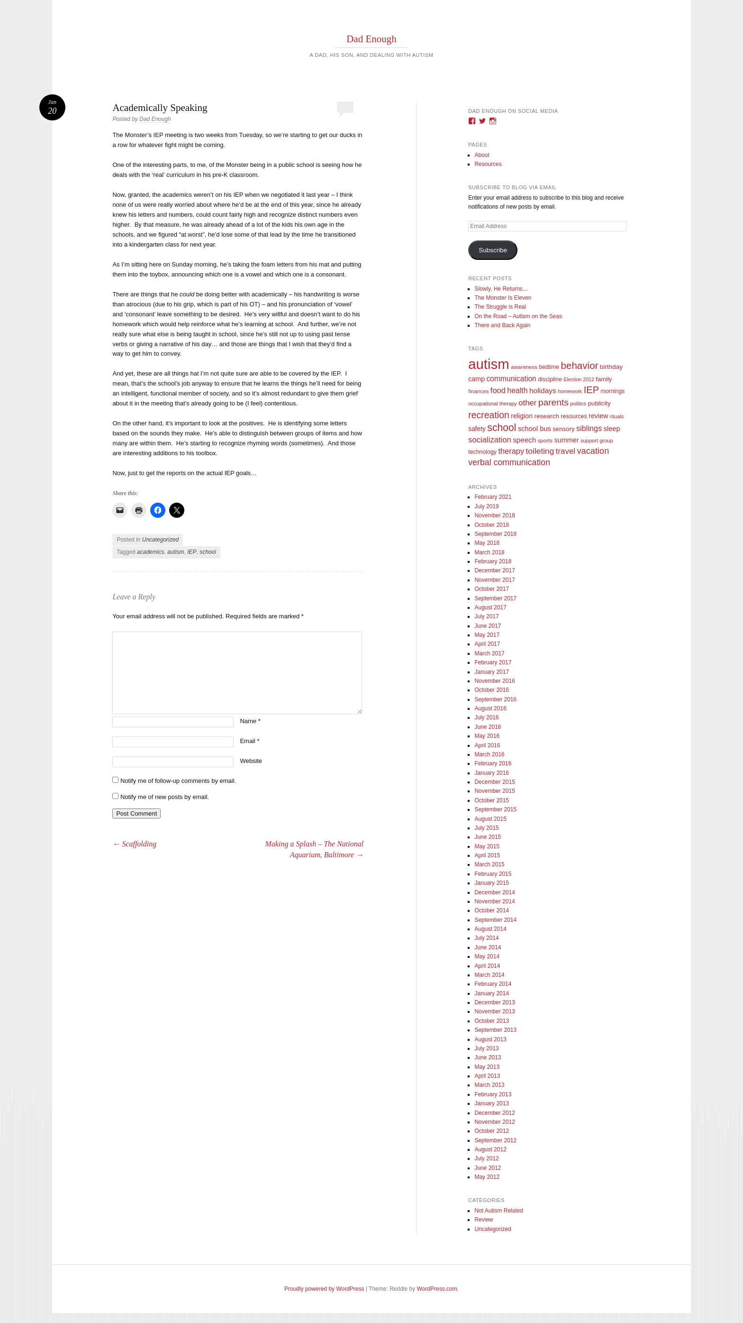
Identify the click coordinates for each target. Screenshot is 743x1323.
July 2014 (486, 938)
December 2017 (494, 570)
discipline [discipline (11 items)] (550, 379)
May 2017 (486, 635)
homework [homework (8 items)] (570, 391)
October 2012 (491, 1131)
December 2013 (494, 1002)
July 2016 (486, 717)
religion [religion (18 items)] (522, 416)
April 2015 (487, 855)
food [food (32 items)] (498, 390)
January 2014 (491, 993)
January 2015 (491, 883)
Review (483, 1219)
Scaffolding (134, 844)
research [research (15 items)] (546, 416)
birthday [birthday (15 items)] (611, 366)
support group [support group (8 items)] (596, 440)
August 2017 (490, 607)
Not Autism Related (498, 1210)
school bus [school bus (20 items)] (534, 428)
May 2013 (486, 1067)
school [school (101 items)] (501, 427)
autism (175, 552)
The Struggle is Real (500, 306)
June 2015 (487, 837)
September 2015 (495, 809)
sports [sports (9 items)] (545, 440)
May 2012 (486, 1177)
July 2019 (486, 506)
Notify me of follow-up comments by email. (178, 780)
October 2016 (491, 690)
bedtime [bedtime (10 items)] (549, 367)
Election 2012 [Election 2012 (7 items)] (578, 379)
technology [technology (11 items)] (482, 452)
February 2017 (492, 662)
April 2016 (487, 745)
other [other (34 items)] (527, 402)
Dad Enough (371, 39)
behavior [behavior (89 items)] (579, 365)
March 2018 (489, 552)
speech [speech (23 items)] (524, 440)
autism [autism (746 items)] (488, 364)
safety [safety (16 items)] (477, 428)
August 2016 (490, 708)
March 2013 (489, 1085)
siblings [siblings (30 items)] (589, 428)
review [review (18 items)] (598, 416)
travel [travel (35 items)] (565, 451)
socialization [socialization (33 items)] (489, 439)
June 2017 (487, 626)
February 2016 (492, 763)
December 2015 (494, 782)
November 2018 (494, 515)
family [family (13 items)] (604, 379)
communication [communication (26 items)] (511, 379)
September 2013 (495, 1030)
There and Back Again (502, 325)
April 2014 (487, 966)
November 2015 (494, 791)
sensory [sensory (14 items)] (564, 428)
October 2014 (491, 910)
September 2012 (495, 1140)
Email (249, 740)
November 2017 (494, 580)
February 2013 (492, 1094)
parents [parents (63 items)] (553, 402)
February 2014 (492, 984)
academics (150, 552)
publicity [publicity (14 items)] (599, 403)
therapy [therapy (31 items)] (511, 451)
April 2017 (487, 644)
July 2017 (486, 616)
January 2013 (491, 1103)
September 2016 (495, 699)
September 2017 (495, 598)
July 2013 (486, 1048)
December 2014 (494, 892)
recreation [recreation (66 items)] (488, 415)
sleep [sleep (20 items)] (612, 428)
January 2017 (491, 672)
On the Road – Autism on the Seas (518, 316)
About (481, 155)
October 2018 (491, 525)
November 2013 (494, 1011)
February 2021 (492, 497)
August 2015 (490, 819)
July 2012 (486, 1158)
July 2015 (486, 828)
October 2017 (491, 589)
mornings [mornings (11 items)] (612, 391)
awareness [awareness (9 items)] (524, 367)
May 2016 (486, 736)
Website (251, 760)
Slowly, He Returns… (501, 288)
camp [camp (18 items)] (476, 379)
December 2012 (494, 1113)
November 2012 (494, 1122)
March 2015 (489, 864)
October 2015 (491, 800)
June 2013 (487, 1057)
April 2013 (487, 1076)
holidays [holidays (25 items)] (542, 390)
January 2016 (491, 773)
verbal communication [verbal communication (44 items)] (509, 462)
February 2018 (492, 561)
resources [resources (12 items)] (574, 416)
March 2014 (489, 975)
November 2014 (494, 901)
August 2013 (490, 1039)
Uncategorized (160, 539)
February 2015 (492, 874)
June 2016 (487, 727)
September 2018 (495, 534)
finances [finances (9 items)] (478, 391)
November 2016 (494, 681)
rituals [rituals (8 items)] (617, 416)
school (207, 552)
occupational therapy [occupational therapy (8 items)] (492, 403)
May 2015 (486, 846)
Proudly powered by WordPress (324, 1289)
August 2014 (490, 929)
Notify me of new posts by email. (164, 796)
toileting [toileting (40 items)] (540, 451)
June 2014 (487, 947)
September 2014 (495, 920)
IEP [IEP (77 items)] (591, 390)
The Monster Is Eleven (502, 297)
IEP (191, 552)
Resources (487, 164)
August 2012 (490, 1149)
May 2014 (486, 956)
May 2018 (486, 543)
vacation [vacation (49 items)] (593, 451)
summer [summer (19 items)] (566, 440)
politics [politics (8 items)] (578, 403)
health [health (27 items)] (517, 390)
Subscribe (493, 250)
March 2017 (489, 653)
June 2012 (487, 1168)
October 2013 (491, 1021)
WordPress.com (437, 1289)
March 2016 (489, 754)
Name (250, 721)
